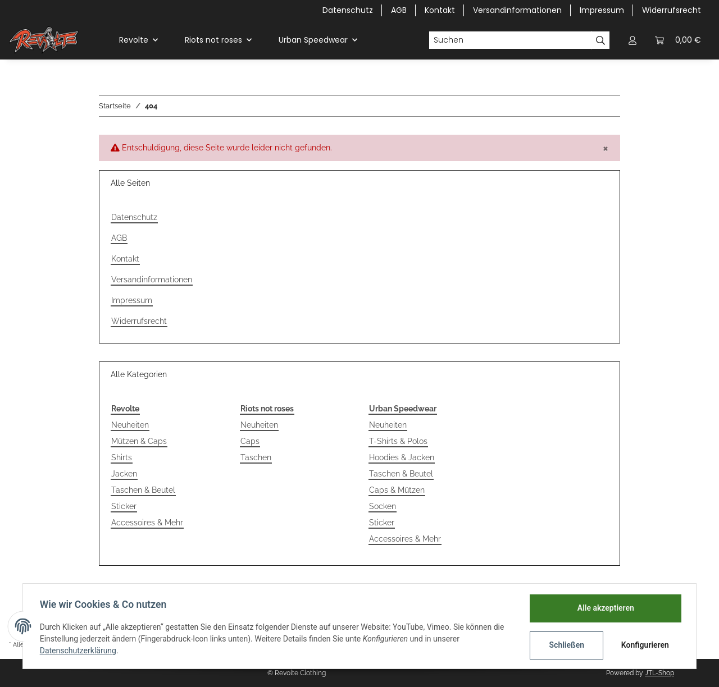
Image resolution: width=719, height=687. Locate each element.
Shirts (121, 457)
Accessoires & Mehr (147, 522)
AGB (399, 10)
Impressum (602, 10)
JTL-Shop (659, 673)
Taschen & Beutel (143, 490)
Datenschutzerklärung (79, 650)
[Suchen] (510, 40)
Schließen (565, 644)
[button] (632, 40)
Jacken (124, 473)
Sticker (123, 506)
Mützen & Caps (139, 441)
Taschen (255, 457)
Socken (382, 506)
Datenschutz (347, 10)
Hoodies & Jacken (401, 457)
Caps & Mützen (397, 490)
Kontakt (440, 10)
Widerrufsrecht (671, 10)
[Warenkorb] (678, 40)
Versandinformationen (517, 10)
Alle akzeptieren (604, 607)
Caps (250, 441)
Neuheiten (130, 424)
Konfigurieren (644, 644)
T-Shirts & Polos (398, 441)
